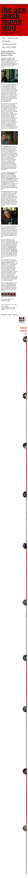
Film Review (6, 307)
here (9, 300)
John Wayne (3, 308)
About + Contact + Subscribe (9, 47)
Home (3, 38)
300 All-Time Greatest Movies (9, 44)
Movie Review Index (12, 38)
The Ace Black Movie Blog (13, 18)
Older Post (15, 314)
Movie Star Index (6, 41)
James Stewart (12, 307)
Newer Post (4, 314)
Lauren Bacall (9, 308)
